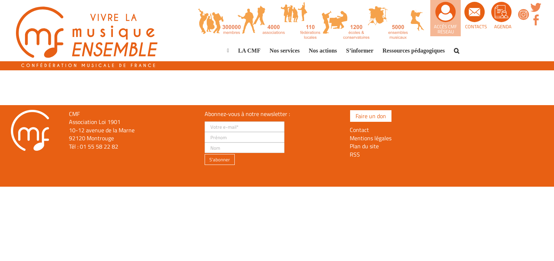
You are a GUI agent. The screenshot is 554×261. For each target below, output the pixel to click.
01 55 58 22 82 (99, 146)
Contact (359, 130)
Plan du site (364, 146)
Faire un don (371, 116)
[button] (456, 51)
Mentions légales (370, 138)
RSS (355, 154)
